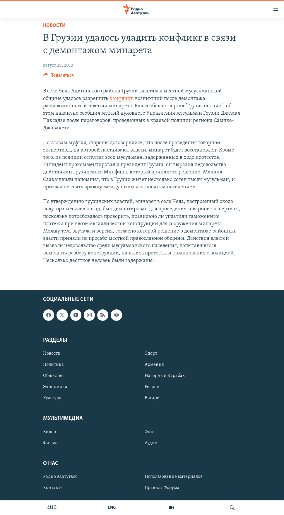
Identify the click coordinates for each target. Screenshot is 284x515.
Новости (54, 25)
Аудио (151, 442)
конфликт (121, 98)
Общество (53, 375)
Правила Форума (162, 487)
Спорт (151, 353)
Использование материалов (174, 476)
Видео (49, 431)
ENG (112, 507)
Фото (150, 431)
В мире (152, 398)
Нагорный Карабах (165, 375)
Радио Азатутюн (60, 476)
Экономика (55, 387)
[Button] (58, 76)
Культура (52, 398)
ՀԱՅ (52, 507)
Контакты (53, 487)
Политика (53, 364)
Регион (152, 387)
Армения (154, 364)
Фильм (50, 442)
